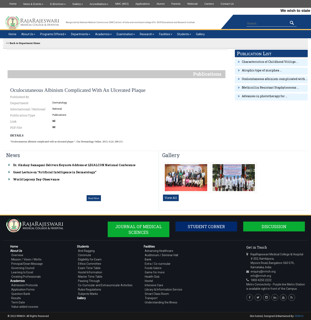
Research (147, 34)
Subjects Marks (88, 293)
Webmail (192, 3)
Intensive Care (154, 285)
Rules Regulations (89, 289)
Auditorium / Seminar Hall (161, 255)
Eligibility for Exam (90, 259)
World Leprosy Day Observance (36, 179)
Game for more (155, 272)
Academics (103, 34)
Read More (93, 198)
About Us (28, 34)
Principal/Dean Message (27, 263)
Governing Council (22, 268)
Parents (176, 3)
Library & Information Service (163, 289)
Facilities (165, 34)
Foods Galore (153, 268)
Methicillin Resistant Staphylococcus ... (270, 87)
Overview (17, 255)
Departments (80, 34)
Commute (84, 255)
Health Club (152, 276)
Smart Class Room (157, 293)
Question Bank (20, 293)
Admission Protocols (24, 285)
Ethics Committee (89, 263)
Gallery (77, 3)
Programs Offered (53, 34)
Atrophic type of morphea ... (262, 70)
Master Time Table (90, 276)
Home (13, 3)
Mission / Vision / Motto (26, 259)
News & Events (33, 3)
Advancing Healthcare (159, 250)
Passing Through (89, 281)
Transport (151, 298)
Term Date (18, 302)
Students (184, 34)
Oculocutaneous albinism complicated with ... (275, 79)
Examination (126, 34)
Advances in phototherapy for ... (264, 96)
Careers (209, 3)
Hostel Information (90, 272)
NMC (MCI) (122, 3)
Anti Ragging (86, 250)
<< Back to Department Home (23, 43)
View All (171, 198)
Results (16, 298)
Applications (142, 3)
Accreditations (99, 3)
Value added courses (24, 306)
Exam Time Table (89, 268)
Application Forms (23, 289)
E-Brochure (58, 3)
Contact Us (227, 3)
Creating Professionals (26, 276)
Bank (148, 259)
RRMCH (299, 316)
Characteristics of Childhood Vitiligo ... (270, 62)
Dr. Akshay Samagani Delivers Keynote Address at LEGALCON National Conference (74, 165)
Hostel (149, 281)
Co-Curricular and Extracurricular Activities (105, 285)
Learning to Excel (22, 272)
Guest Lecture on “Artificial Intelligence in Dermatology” (54, 172)
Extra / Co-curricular (158, 263)
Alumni (160, 3)
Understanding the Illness (161, 302)
